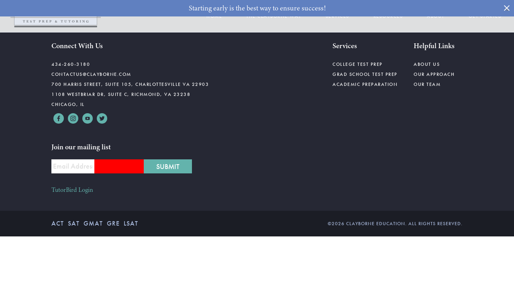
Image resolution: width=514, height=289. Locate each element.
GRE (113, 223)
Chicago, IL (68, 104)
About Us (427, 64)
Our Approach (434, 74)
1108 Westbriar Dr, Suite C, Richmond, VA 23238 (120, 94)
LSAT (131, 223)
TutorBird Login (72, 189)
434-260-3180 (70, 64)
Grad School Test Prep (365, 74)
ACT (57, 223)
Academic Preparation (365, 84)
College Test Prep (357, 64)
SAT (74, 223)
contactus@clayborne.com (91, 74)
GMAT (93, 223)
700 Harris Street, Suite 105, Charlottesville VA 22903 (130, 84)
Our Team (427, 84)
